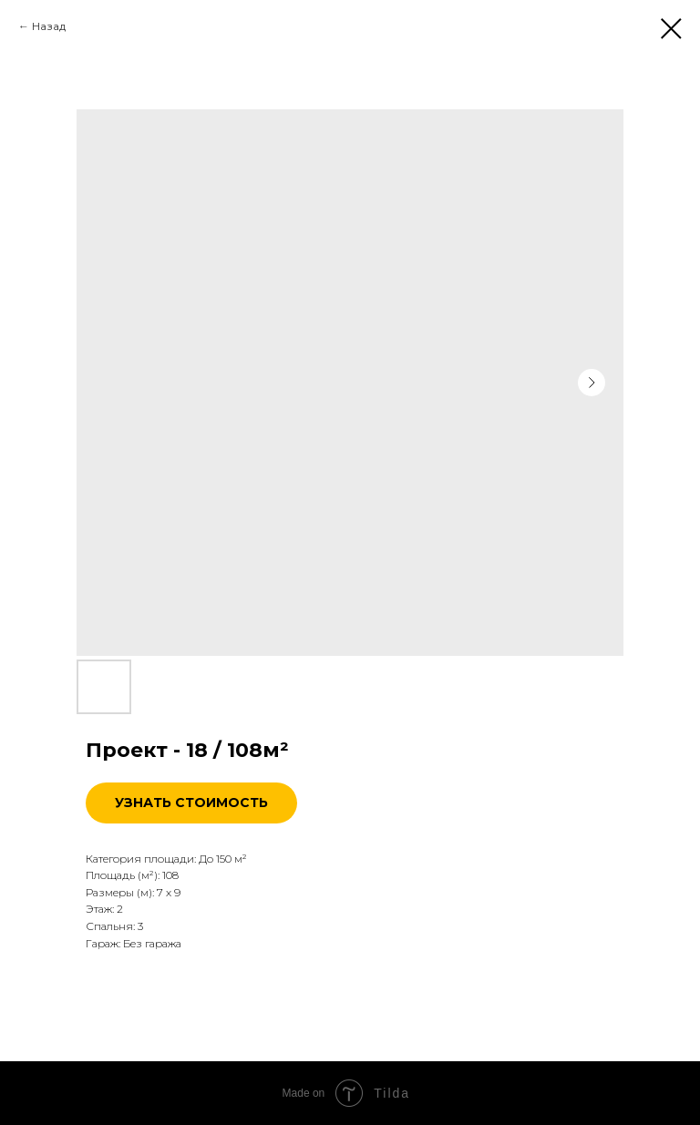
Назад (49, 26)
